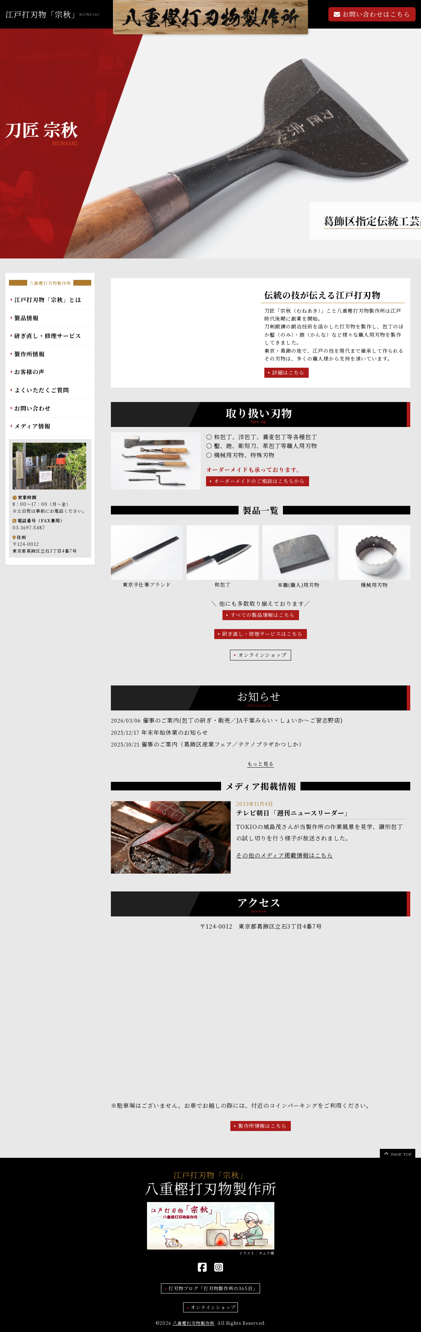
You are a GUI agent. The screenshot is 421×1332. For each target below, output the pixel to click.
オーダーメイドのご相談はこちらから (259, 480)
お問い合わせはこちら (372, 14)
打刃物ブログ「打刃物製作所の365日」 (213, 1288)
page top (397, 1153)
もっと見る (260, 763)
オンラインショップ (262, 654)
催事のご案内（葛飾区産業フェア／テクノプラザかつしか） (223, 744)
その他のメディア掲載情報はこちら (284, 855)
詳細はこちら (288, 372)
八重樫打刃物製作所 (50, 283)
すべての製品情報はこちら (262, 614)
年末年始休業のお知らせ (174, 732)
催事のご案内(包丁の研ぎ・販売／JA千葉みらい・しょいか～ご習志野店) (243, 720)
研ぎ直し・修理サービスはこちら (262, 633)
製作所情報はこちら (262, 1125)
